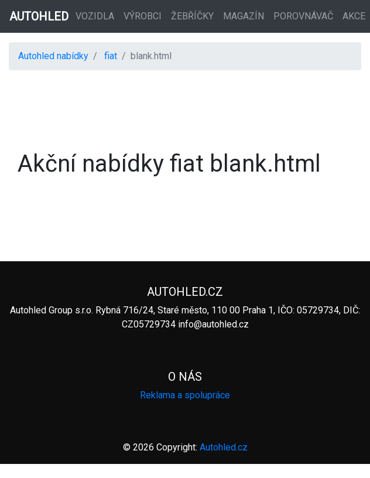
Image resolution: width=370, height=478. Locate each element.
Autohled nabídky (53, 56)
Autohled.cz (224, 447)
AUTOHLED (38, 16)
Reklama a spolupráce (185, 395)
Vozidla (95, 16)
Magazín (243, 16)
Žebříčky (192, 16)
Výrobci (143, 16)
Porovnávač (303, 16)
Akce (353, 16)
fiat (110, 56)
